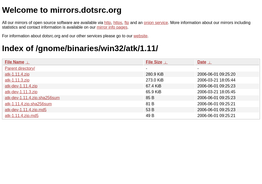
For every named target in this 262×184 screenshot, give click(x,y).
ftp (126, 22)
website (140, 36)
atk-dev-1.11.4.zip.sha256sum (32, 98)
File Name (14, 62)
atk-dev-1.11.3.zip (21, 92)
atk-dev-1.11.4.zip (21, 86)
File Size (154, 62)
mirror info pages (112, 27)
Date (201, 62)
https (117, 22)
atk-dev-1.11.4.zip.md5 (26, 110)
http (107, 22)
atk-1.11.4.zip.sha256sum (28, 104)
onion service (156, 22)
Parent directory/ (20, 68)
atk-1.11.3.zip (17, 80)
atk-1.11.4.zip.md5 (22, 115)
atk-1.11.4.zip (17, 74)
